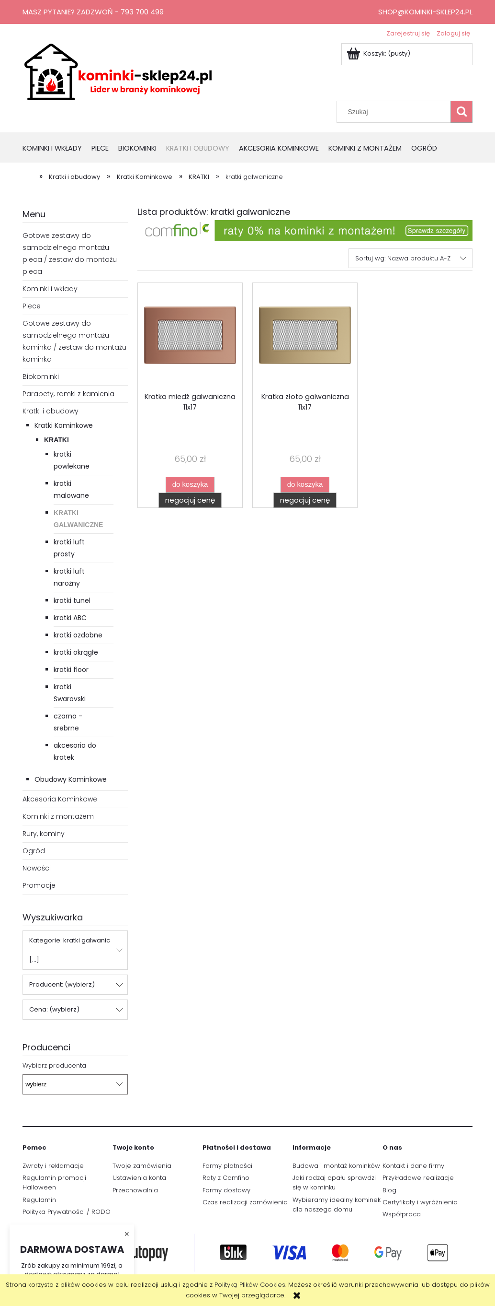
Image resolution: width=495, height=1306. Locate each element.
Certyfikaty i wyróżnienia (420, 1202)
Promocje (39, 885)
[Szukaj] (461, 112)
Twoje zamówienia (141, 1165)
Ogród (33, 851)
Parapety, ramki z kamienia (68, 394)
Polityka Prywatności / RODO (66, 1211)
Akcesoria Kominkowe (59, 799)
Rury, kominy (43, 833)
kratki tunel (72, 600)
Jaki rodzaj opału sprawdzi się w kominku (334, 1182)
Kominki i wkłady (50, 289)
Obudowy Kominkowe (70, 779)
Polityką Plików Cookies (249, 1284)
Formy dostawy (226, 1190)
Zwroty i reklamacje (53, 1165)
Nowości (36, 868)
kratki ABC (70, 618)
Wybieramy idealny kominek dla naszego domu (336, 1204)
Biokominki (40, 376)
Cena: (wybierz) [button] (54, 1009)
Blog (389, 1190)
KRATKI (56, 440)
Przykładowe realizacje (418, 1177)
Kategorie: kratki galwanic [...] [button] (69, 950)
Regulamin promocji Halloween (54, 1182)
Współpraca (401, 1214)
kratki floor (71, 669)
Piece (31, 306)
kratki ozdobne (78, 635)
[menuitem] (56, 149)
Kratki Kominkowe (63, 425)
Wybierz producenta (54, 1065)
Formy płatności (227, 1165)
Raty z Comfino (225, 1177)
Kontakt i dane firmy (413, 1165)
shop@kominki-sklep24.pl (425, 12)
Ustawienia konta (139, 1177)
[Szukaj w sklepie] (396, 111)
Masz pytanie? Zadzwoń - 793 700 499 (93, 12)
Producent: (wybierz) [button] (62, 984)
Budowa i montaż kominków (336, 1165)
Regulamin (39, 1199)
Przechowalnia (135, 1190)
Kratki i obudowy (50, 411)
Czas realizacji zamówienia (245, 1202)
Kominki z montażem (58, 816)
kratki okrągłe (76, 652)
